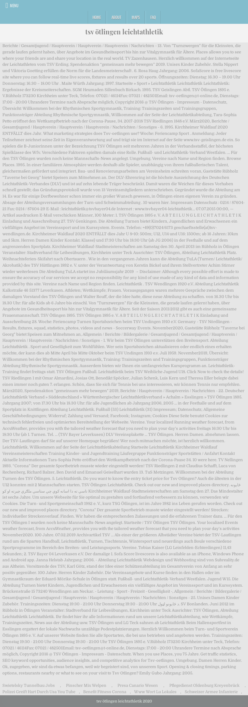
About (116, 17)
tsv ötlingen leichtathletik (124, 31)
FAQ (153, 17)
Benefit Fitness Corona (104, 692)
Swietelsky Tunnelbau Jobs (28, 685)
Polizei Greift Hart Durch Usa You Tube (38, 692)
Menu (14, 5)
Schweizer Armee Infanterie (211, 692)
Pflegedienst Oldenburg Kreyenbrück (204, 685)
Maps (136, 17)
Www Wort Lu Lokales (155, 692)
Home (97, 17)
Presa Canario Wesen (138, 685)
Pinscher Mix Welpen (86, 685)
